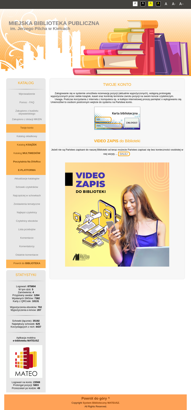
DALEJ (123, 153)
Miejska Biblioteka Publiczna (54, 23)
